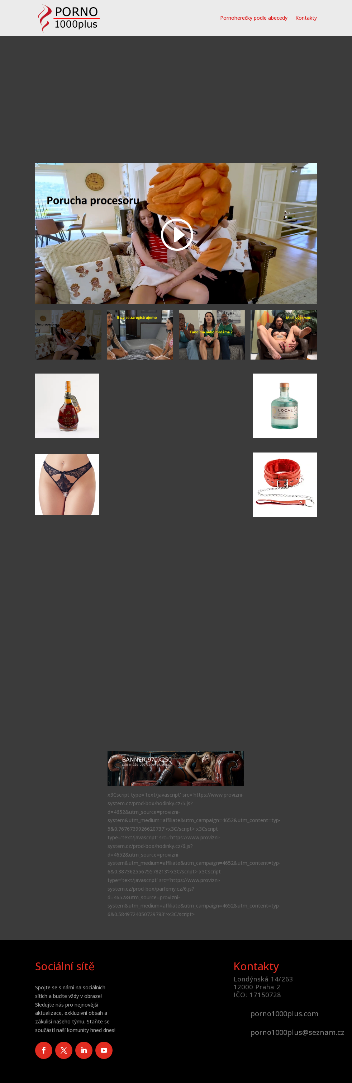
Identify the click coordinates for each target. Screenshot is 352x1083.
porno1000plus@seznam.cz (297, 1032)
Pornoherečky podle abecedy (253, 17)
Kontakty (306, 17)
